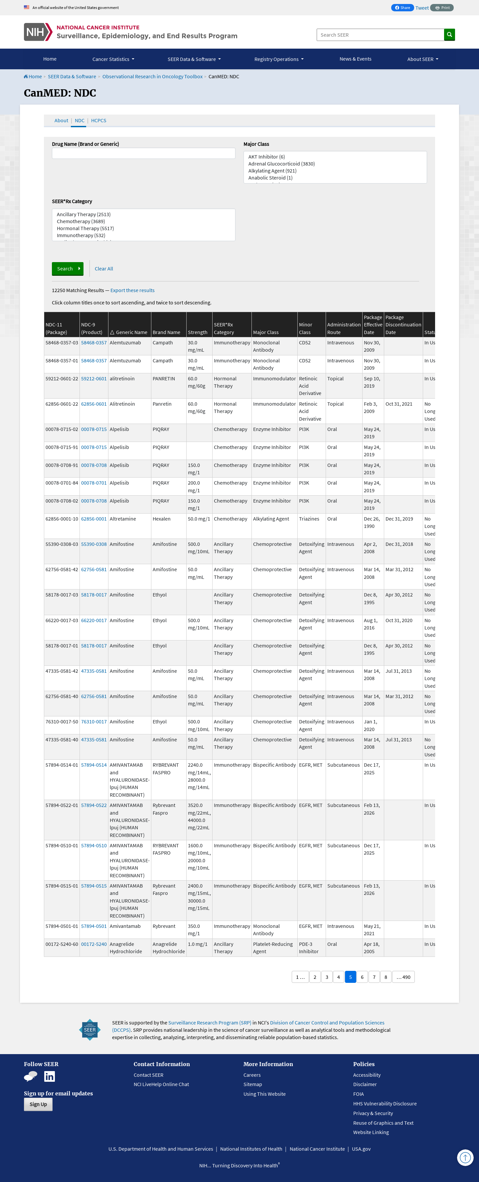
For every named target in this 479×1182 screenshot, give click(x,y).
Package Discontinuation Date (403, 324)
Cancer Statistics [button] (111, 59)
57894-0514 (94, 764)
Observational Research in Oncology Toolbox (152, 76)
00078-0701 (94, 482)
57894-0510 (94, 845)
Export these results (132, 290)
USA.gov (361, 1148)
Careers (252, 1074)
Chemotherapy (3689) (143, 221)
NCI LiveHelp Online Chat (161, 1084)
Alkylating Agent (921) (335, 170)
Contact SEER (148, 1074)
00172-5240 (94, 944)
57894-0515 (94, 885)
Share (404, 8)
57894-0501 (94, 926)
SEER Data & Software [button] (192, 59)
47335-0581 (94, 670)
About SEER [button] (420, 59)
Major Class (256, 144)
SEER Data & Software (72, 76)
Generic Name (131, 332)
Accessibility (367, 1074)
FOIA (358, 1093)
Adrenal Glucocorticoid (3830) (335, 163)
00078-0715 (94, 429)
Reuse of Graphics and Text (383, 1122)
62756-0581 (94, 569)
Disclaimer (365, 1084)
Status (431, 332)
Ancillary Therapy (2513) (143, 214)
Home (50, 58)
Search (65, 268)
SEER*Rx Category (72, 201)
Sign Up (38, 1104)
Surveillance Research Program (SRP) (209, 1022)
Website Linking (371, 1132)
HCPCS (98, 120)
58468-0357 (94, 342)
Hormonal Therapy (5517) (143, 228)
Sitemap (252, 1084)
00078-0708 (94, 465)
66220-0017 (94, 620)
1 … (300, 977)
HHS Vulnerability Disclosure (385, 1103)
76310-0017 (94, 721)
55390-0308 (94, 544)
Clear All (104, 268)
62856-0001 (94, 518)
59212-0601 (94, 378)
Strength (198, 332)
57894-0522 (94, 805)
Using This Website (264, 1093)
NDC (79, 120)
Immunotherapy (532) (143, 235)
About (61, 120)
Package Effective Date (373, 324)
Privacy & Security (373, 1113)
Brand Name (166, 332)
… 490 (403, 977)
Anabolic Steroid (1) (335, 177)
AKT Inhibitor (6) (335, 156)
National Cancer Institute (317, 1148)
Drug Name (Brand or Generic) (85, 144)
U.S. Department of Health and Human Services (160, 1148)
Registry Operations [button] (277, 59)
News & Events (356, 58)
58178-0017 (94, 594)
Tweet (422, 7)
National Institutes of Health (251, 1148)
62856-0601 (94, 403)
